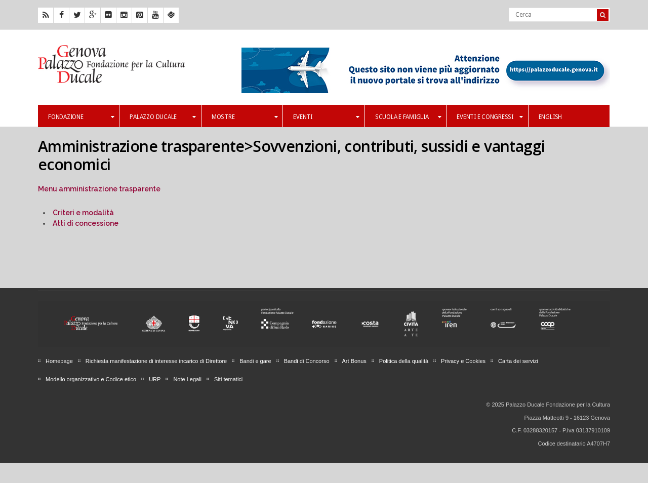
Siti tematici (228, 379)
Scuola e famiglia (408, 116)
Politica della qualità (403, 361)
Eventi (326, 116)
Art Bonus (354, 361)
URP (154, 379)
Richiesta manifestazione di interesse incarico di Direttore (156, 361)
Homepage (59, 361)
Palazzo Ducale (162, 116)
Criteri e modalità (83, 213)
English (550, 116)
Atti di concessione (85, 223)
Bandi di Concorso (307, 361)
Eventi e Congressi (489, 116)
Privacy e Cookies (463, 361)
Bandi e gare (255, 361)
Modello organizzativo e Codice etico (91, 379)
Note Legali (187, 379)
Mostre (244, 116)
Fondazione (81, 116)
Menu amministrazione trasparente (99, 189)
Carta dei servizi (518, 361)
